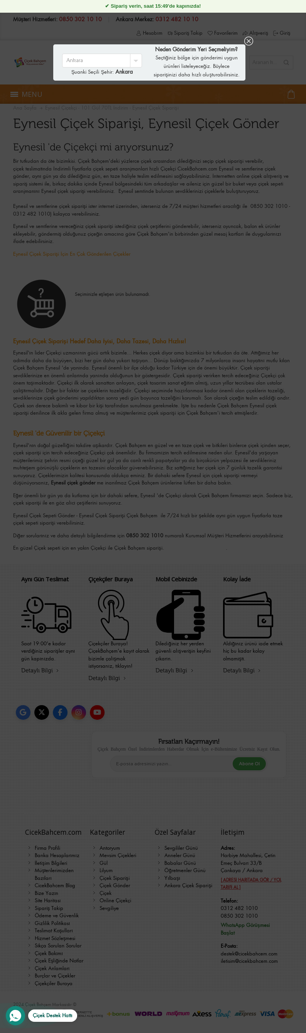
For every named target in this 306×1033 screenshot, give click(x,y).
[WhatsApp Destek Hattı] (41, 1015)
